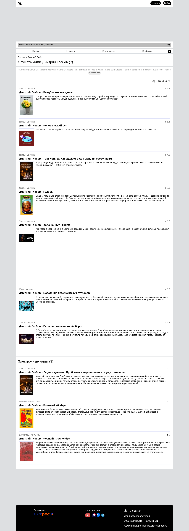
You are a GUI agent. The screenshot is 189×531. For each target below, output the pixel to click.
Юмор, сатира (26, 289)
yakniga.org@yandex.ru (154, 525)
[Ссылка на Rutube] (94, 515)
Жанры (35, 51)
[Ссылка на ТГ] (102, 515)
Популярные (109, 51)
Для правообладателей (137, 516)
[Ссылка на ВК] (98, 515)
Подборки (147, 51)
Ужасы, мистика (27, 88)
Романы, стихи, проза (30, 401)
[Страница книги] (94, 103)
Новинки (70, 51)
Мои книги (155, 3)
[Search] (168, 45)
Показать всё (94, 73)
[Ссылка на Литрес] (43, 515)
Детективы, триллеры (29, 435)
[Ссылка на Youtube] (88, 515)
